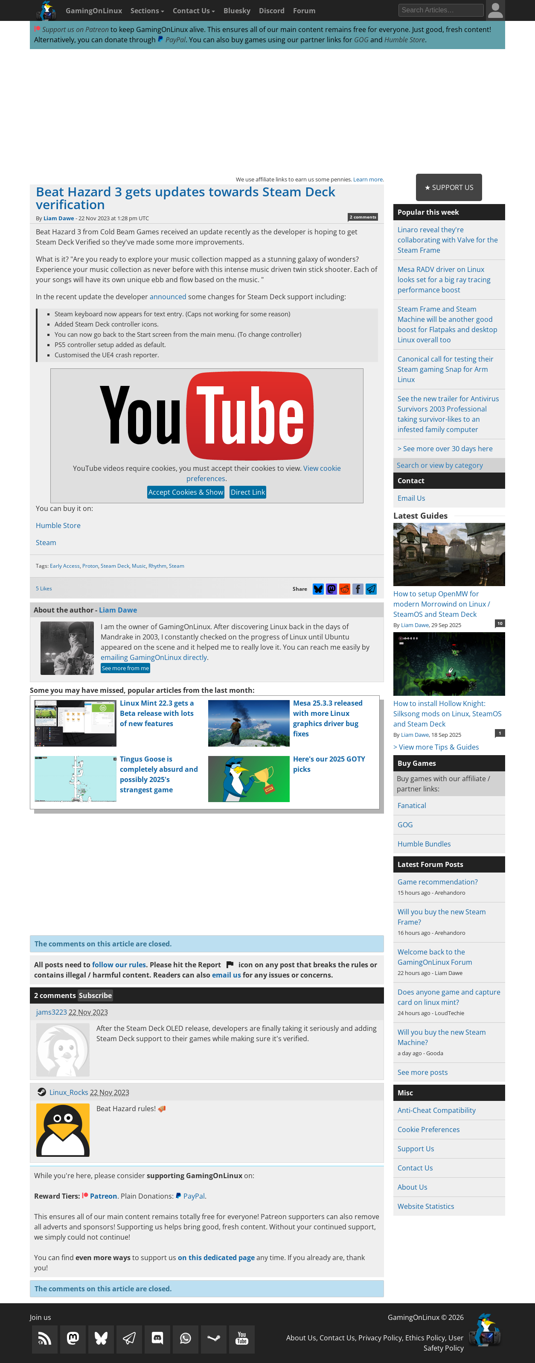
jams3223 (51, 1012)
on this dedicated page (216, 1257)
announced (168, 296)
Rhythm (157, 565)
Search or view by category (440, 465)
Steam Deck (115, 565)
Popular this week (428, 212)
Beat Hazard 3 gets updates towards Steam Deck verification (185, 198)
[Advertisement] (267, 112)
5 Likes (44, 588)
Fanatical (412, 805)
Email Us (411, 498)
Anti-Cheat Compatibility (437, 1110)
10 (500, 623)
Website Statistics (426, 1206)
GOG (361, 39)
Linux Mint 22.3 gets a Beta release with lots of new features (157, 713)
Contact (411, 480)
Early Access (65, 565)
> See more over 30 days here (445, 448)
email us (226, 975)
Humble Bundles (424, 844)
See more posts (423, 1072)
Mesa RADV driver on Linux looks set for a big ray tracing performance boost (444, 280)
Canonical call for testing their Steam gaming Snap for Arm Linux (446, 369)
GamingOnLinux (94, 10)
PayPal (171, 39)
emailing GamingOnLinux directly (154, 657)
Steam (46, 542)
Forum (304, 10)
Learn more (368, 179)
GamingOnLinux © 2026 (426, 1317)
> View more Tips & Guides (436, 747)
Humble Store (404, 39)
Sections (147, 10)
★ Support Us (449, 187)
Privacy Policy (380, 1338)
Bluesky (237, 10)
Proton (90, 565)
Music (139, 565)
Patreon (99, 1196)
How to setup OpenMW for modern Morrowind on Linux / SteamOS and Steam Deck (449, 599)
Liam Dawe (59, 218)
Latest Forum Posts (430, 864)
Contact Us (194, 10)
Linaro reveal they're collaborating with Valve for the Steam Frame (448, 240)
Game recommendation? (438, 882)
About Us (412, 1187)
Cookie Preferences (429, 1129)
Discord (272, 10)
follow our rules (119, 964)
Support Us (416, 1148)
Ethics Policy (425, 1338)
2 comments (363, 217)
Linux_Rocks (68, 1092)
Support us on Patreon (71, 29)
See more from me (125, 668)
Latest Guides (420, 516)
